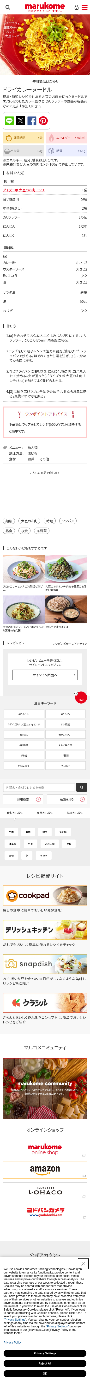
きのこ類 (49, 844)
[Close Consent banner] (83, 1263)
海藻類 (12, 844)
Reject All (44, 1363)
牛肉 (11, 832)
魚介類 (62, 832)
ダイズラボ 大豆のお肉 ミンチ (24, 189)
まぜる (32, 453)
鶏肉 (44, 832)
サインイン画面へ (45, 674)
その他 (44, 459)
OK (45, 1373)
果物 (11, 855)
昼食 (9, 530)
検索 (8, 7)
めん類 (33, 447)
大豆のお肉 (29, 520)
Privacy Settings (45, 1353)
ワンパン (68, 520)
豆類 (68, 844)
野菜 (31, 459)
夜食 (24, 530)
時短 (49, 520)
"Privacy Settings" (15, 1319)
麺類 (9, 520)
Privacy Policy (13, 1342)
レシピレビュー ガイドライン (70, 643)
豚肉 (28, 832)
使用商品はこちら (45, 81)
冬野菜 (42, 530)
